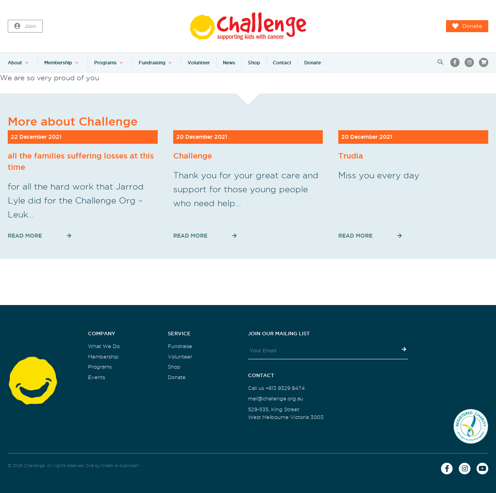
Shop (254, 62)
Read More (25, 236)
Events (96, 377)
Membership (58, 62)
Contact (282, 62)
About (15, 62)
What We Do (104, 346)
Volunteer (199, 62)
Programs (105, 62)
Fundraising (152, 62)
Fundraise (180, 346)
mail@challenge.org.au (275, 398)
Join (25, 26)
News (229, 62)
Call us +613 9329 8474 (276, 388)
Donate (467, 26)
